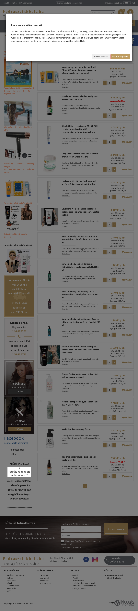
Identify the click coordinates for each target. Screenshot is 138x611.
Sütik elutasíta (101, 56)
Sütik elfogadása (120, 56)
